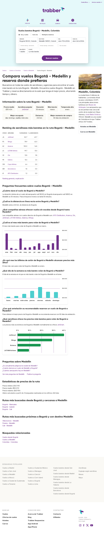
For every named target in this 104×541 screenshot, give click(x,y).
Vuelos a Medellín (8, 440)
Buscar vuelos (52, 58)
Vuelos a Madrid (8, 468)
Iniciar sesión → (97, 2)
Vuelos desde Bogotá (10, 437)
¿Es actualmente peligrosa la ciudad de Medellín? (19, 366)
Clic (9, 155)
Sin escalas (63, 45)
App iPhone (32, 527)
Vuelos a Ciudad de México (38, 468)
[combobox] (28, 40)
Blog (29, 517)
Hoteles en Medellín (88, 127)
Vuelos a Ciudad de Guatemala (13, 481)
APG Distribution (13, 173)
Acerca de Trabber (35, 514)
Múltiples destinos (48, 34)
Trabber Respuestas (36, 520)
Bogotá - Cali (7, 409)
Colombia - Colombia (10, 442)
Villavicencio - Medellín (10, 421)
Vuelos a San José (9, 471)
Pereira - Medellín (8, 423)
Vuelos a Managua (34, 471)
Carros (5, 524)
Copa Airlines (12, 164)
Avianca (10, 146)
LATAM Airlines (12, 151)
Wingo (10, 141)
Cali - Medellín (7, 426)
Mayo (81, 478)
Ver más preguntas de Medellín (13, 374)
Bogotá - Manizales (9, 404)
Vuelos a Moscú (8, 478)
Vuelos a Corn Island (35, 478)
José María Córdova (93, 114)
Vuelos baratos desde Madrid (63, 474)
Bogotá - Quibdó (8, 407)
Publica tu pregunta (34, 374)
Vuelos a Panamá (8, 484)
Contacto (57, 514)
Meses (81, 474)
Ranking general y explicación (13, 179)
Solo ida (35, 34)
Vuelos (5, 514)
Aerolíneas (82, 468)
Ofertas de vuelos (9, 517)
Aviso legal (82, 521)
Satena (10, 160)
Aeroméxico (12, 169)
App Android (33, 524)
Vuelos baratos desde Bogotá (64, 494)
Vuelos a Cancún (34, 474)
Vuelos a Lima (33, 484)
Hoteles (5, 520)
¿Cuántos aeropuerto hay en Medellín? (16, 371)
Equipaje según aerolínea (88, 471)
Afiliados (56, 517)
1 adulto (22, 52)
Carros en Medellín (87, 132)
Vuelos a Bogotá (34, 481)
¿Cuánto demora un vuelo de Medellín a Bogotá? (20, 368)
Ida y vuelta (24, 34)
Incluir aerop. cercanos (27, 45)
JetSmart (25, 109)
